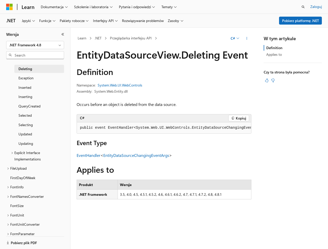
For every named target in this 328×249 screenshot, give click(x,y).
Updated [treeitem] (25, 134)
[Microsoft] (9, 7)
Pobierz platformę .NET (300, 20)
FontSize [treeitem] (17, 205)
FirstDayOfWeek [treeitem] (22, 177)
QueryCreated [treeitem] (29, 106)
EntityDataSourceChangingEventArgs (136, 155)
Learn (82, 38)
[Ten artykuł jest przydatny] (267, 80)
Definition (274, 47)
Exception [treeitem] (26, 77)
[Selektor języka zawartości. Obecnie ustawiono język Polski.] (16, 240)
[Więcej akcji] (246, 38)
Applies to (274, 54)
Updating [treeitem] (25, 143)
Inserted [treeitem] (24, 87)
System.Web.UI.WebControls (120, 85)
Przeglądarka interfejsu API (131, 38)
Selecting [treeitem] (25, 124)
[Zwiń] (62, 34)
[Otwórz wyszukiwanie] (303, 7)
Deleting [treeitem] (25, 68)
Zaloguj (316, 6)
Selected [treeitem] (25, 115)
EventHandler (88, 155)
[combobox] (35, 45)
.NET (98, 38)
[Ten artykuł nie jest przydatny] (273, 80)
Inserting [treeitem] (25, 96)
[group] (164, 128)
